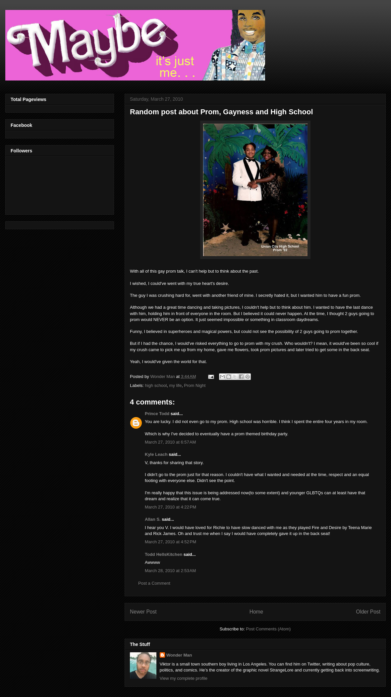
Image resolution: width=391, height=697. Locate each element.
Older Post (368, 612)
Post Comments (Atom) (268, 628)
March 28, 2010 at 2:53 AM (170, 570)
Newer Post (143, 612)
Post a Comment (154, 583)
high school (156, 385)
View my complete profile (183, 678)
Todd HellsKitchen (163, 554)
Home (256, 612)
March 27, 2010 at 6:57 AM (170, 442)
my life (175, 385)
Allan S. (153, 519)
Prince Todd (157, 413)
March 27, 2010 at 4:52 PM (170, 541)
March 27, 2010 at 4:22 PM (170, 507)
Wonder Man (179, 655)
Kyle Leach (156, 454)
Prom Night (194, 385)
